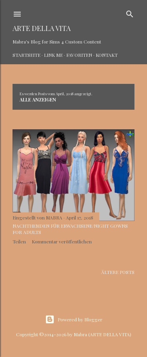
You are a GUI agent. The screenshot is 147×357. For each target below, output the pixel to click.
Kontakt (107, 55)
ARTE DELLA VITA (42, 28)
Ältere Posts (117, 272)
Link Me (53, 55)
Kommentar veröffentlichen (62, 241)
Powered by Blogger (73, 319)
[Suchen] (129, 12)
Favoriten (79, 55)
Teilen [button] (19, 241)
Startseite (26, 55)
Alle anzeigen (38, 99)
